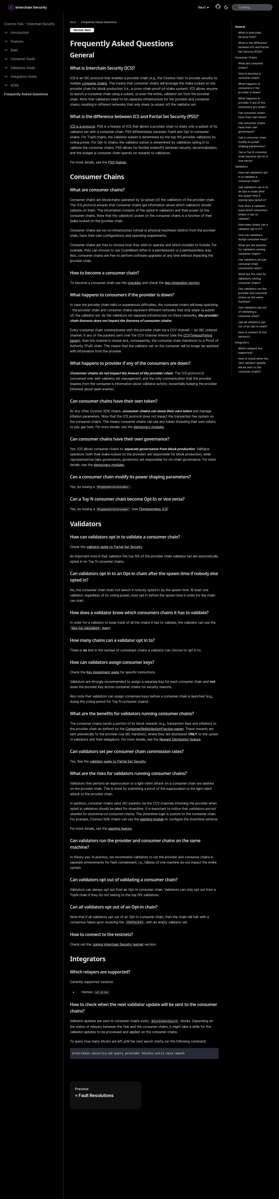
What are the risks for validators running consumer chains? (252, 278)
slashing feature (120, 828)
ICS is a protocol (82, 126)
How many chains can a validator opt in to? (253, 226)
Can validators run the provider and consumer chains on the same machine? (252, 295)
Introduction (20, 33)
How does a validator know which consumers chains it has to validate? (252, 212)
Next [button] (202, 7)
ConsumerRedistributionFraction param (155, 729)
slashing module (152, 819)
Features (17, 41)
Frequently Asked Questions (26, 94)
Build (14, 50)
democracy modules (149, 427)
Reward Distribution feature (180, 739)
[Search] (252, 7)
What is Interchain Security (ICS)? (249, 34)
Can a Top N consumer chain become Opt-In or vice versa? (253, 156)
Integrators (242, 342)
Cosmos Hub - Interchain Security (29, 24)
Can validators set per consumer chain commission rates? (252, 264)
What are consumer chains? (250, 65)
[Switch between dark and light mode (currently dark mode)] (226, 7)
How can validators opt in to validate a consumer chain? (253, 177)
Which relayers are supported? (250, 350)
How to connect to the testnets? (252, 334)
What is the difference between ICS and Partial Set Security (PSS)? (253, 47)
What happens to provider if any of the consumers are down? (252, 103)
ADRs (15, 85)
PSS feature (117, 162)
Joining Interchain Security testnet (118, 944)
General (240, 26)
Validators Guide (23, 68)
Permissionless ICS (153, 509)
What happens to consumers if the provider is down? (249, 88)
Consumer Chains (246, 57)
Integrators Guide (24, 77)
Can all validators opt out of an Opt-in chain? (252, 324)
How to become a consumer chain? (249, 75)
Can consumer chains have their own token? (252, 115)
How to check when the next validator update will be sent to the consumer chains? (253, 365)
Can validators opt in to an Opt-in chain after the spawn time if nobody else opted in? (253, 194)
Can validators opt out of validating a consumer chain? (252, 312)
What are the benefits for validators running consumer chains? (252, 249)
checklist (134, 283)
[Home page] (73, 22)
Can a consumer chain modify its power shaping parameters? (252, 142)
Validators (241, 166)
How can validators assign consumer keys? (253, 237)
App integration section (182, 283)
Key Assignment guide (102, 672)
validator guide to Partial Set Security (114, 547)
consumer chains (94, 83)
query (90, 628)
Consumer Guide (23, 59)
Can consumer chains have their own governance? (251, 127)
